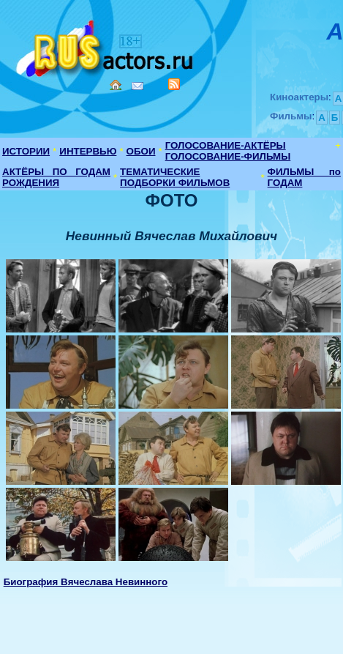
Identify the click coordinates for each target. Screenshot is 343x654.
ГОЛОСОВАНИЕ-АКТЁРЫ (225, 145)
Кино (106, 46)
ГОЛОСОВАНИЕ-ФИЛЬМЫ (228, 156)
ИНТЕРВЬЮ (87, 151)
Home (115, 85)
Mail (137, 86)
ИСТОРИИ (26, 151)
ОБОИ (141, 151)
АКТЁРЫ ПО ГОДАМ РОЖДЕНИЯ (56, 177)
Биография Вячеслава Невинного (85, 581)
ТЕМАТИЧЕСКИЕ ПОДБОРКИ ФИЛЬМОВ (175, 177)
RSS (174, 84)
